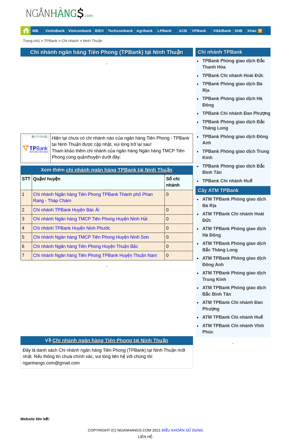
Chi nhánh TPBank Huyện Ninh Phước (71, 180)
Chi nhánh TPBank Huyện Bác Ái (66, 162)
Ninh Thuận (92, 41)
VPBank (199, 31)
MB (35, 31)
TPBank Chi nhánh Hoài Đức (233, 75)
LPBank (165, 31)
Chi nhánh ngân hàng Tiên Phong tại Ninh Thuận (110, 282)
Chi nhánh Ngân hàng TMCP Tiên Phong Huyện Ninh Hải (90, 171)
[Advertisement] (107, 71)
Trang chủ (31, 41)
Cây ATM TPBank (218, 190)
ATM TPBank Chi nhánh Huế (232, 317)
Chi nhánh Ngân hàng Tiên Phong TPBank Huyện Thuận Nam (95, 207)
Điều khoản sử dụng (182, 420)
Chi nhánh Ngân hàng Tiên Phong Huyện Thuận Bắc (85, 198)
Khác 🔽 (255, 31)
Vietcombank (80, 31)
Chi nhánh (70, 41)
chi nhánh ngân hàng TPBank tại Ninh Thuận (119, 122)
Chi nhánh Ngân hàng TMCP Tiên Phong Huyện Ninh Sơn (91, 189)
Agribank (144, 31)
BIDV (99, 31)
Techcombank (120, 31)
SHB (238, 31)
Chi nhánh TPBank (220, 52)
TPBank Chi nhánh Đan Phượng (236, 113)
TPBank (50, 41)
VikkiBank (222, 31)
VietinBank (55, 31)
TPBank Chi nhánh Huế (227, 180)
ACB (183, 31)
